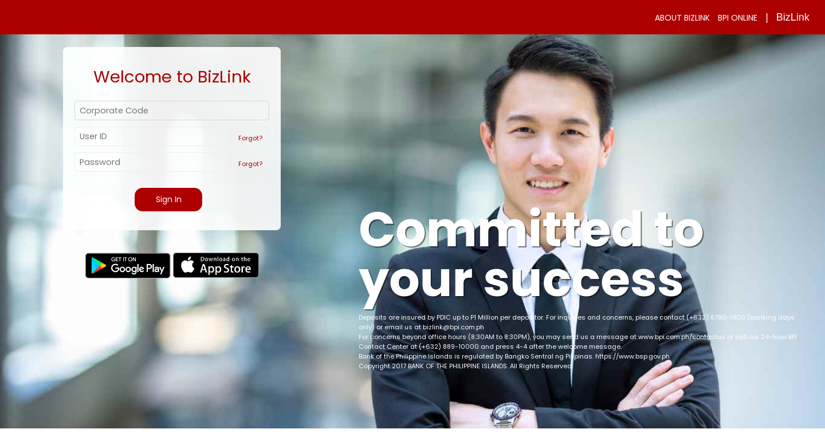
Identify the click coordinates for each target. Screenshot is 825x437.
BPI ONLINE (737, 17)
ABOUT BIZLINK (682, 17)
